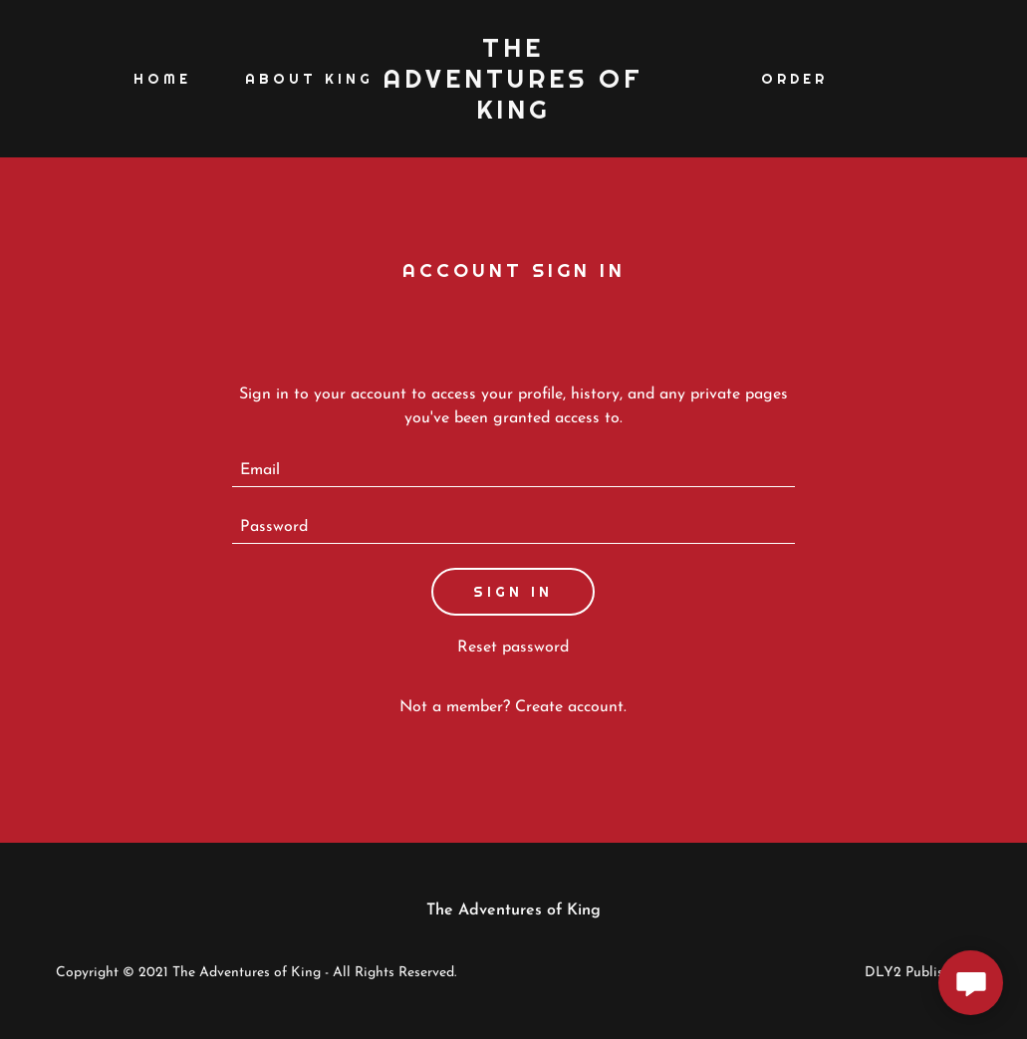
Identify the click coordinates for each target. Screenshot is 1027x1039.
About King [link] (309, 79)
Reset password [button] (513, 647)
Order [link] (794, 79)
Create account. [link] (571, 707)
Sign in (513, 592)
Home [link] (162, 79)
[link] (514, 115)
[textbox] (513, 470)
